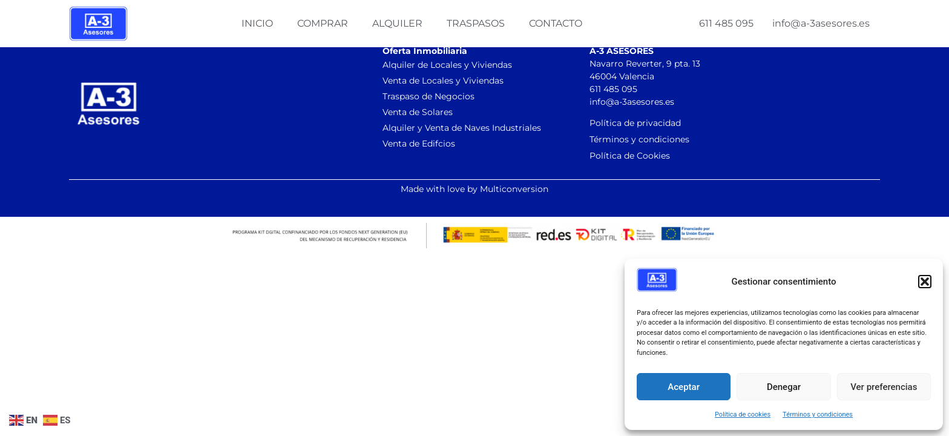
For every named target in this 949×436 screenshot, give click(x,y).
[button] (925, 282)
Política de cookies (742, 414)
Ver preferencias (883, 387)
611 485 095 (726, 23)
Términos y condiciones (818, 414)
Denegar (784, 387)
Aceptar (684, 387)
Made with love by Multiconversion (474, 188)
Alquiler (397, 23)
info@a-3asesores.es (821, 23)
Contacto (555, 23)
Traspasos (476, 23)
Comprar (322, 23)
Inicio (257, 23)
